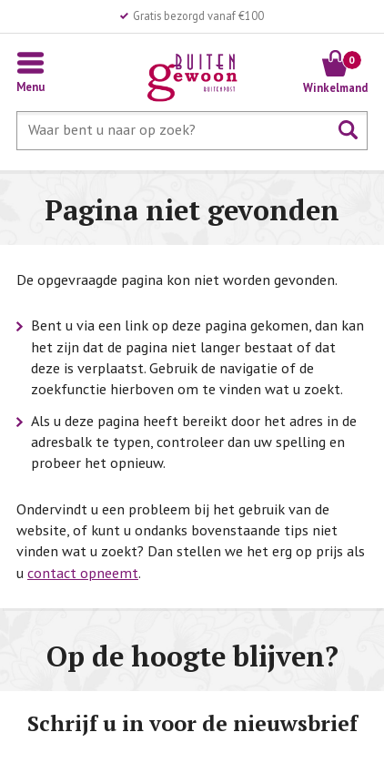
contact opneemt (82, 573)
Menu (30, 86)
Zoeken (349, 130)
